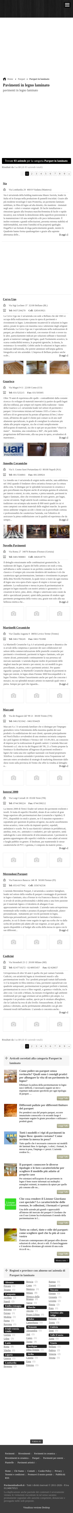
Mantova (30, 1289)
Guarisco (8, 381)
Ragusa (52, 1281)
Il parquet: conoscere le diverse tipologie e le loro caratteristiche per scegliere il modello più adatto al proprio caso (41, 1169)
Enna (28, 1361)
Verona (52, 1357)
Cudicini (8, 956)
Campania (10, 1294)
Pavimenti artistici (26, 1462)
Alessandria (31, 1330)
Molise (31, 1319)
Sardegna (32, 1346)
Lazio (8, 1343)
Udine (6, 1338)
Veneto (53, 1343)
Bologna (8, 1309)
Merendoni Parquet (15, 873)
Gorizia (7, 1334)
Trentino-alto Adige (56, 1314)
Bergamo (8, 1366)
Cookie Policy (44, 1471)
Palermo (30, 1365)
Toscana (54, 1290)
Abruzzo (9, 1282)
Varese (29, 1302)
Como (29, 1285)
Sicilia (31, 1354)
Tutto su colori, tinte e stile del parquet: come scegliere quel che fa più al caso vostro (43, 1233)
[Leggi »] (63, 234)
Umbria (54, 1327)
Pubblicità (60, 1474)
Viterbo (7, 1350)
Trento (52, 1322)
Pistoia (52, 1304)
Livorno (52, 1300)
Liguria (9, 1354)
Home (10, 79)
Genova (7, 1358)
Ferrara (7, 1313)
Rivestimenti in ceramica (16, 1458)
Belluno (52, 1346)
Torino (29, 1341)
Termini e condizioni (15, 1474)
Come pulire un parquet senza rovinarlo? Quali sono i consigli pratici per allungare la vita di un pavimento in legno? (44, 1075)
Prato (51, 1308)
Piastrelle (9, 1462)
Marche (31, 1307)
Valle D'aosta (56, 1335)
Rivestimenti (24, 1453)
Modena (7, 1316)
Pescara (7, 1286)
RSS (7, 1478)
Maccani (8, 709)
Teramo (7, 1289)
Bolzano (52, 1318)
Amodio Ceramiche (15, 463)
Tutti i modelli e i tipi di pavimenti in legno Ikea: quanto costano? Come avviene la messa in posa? (42, 1136)
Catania (29, 1357)
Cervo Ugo (9, 299)
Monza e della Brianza (33, 1297)
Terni (51, 1330)
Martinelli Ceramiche (16, 627)
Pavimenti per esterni (53, 1458)
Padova (52, 1350)
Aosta (51, 1338)
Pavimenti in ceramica (44, 1453)
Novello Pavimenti (14, 545)
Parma (7, 1320)
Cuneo (29, 1338)
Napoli (7, 1301)
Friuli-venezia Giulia (12, 1330)
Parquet (21, 79)
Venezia (52, 1354)
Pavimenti (10, 1453)
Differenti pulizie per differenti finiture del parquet (43, 1107)
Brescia (29, 1281)
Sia (5, 183)
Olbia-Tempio (32, 1349)
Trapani (52, 1285)
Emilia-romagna (13, 1306)
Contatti (31, 1471)
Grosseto (53, 1297)
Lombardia (10, 1362)
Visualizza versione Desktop (36, 1507)
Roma (6, 1346)
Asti (28, 1334)
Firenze (52, 1293)
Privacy (58, 1471)
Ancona (29, 1310)
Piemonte (32, 1327)
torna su (36, 1441)
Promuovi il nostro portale (40, 1474)
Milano (29, 1292)
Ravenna (8, 1324)
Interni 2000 (10, 791)
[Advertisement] (37, 48)
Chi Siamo (19, 1471)
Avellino (8, 1297)
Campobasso (32, 1322)
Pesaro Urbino (33, 1314)
